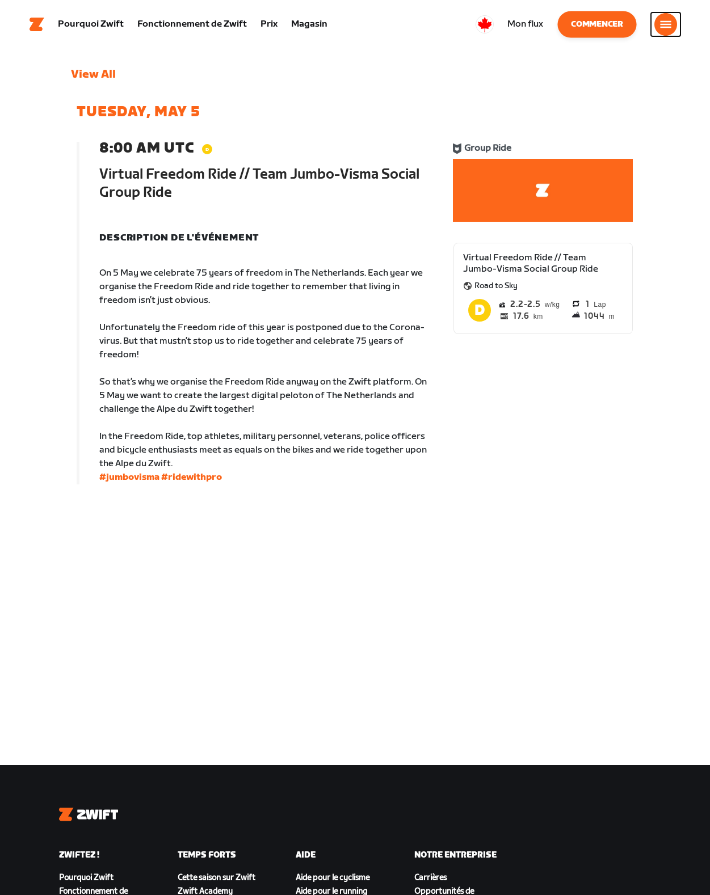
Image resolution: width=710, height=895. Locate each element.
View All (93, 76)
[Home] (37, 25)
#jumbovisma (129, 479)
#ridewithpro (191, 479)
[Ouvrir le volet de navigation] (665, 25)
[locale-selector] (485, 25)
